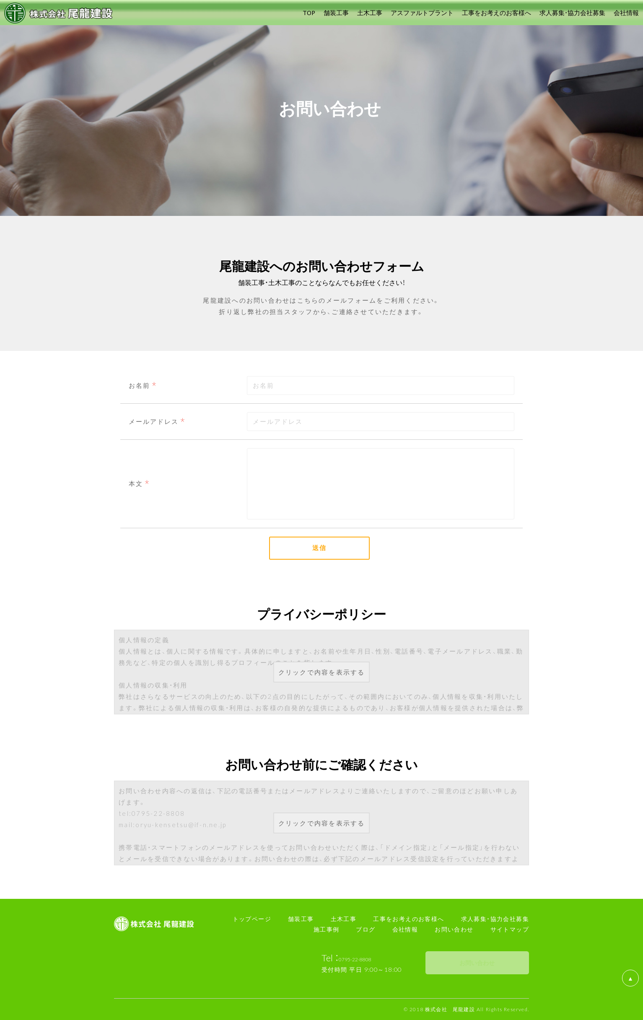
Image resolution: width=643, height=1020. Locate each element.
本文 (136, 483)
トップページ (252, 918)
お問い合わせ (454, 929)
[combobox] (380, 421)
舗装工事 (301, 918)
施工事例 (327, 929)
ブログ (365, 929)
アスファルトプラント (422, 12)
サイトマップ (509, 929)
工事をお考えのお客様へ (408, 918)
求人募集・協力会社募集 (495, 918)
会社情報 (405, 929)
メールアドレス (154, 421)
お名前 (139, 385)
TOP (309, 12)
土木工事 (344, 918)
